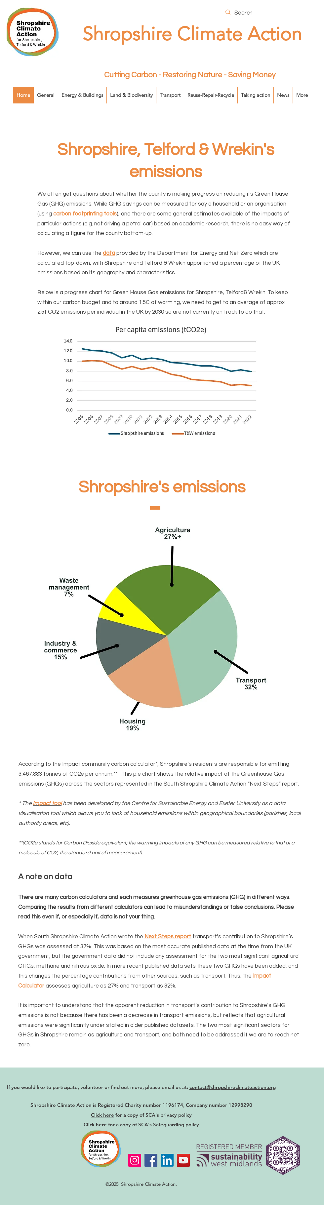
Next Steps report (167, 937)
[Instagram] (134, 1160)
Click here (102, 1115)
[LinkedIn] (167, 1160)
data (109, 253)
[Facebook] (150, 1160)
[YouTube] (183, 1160)
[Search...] (271, 13)
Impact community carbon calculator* (109, 764)
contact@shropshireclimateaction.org (232, 1087)
